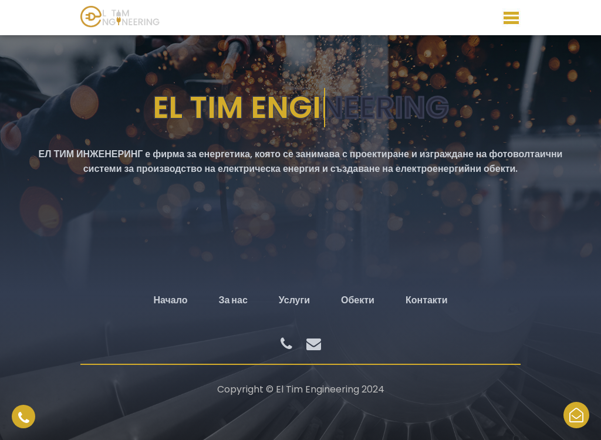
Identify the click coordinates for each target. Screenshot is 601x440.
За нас (232, 300)
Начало (170, 300)
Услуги (294, 300)
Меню (511, 17)
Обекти (357, 300)
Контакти (427, 300)
